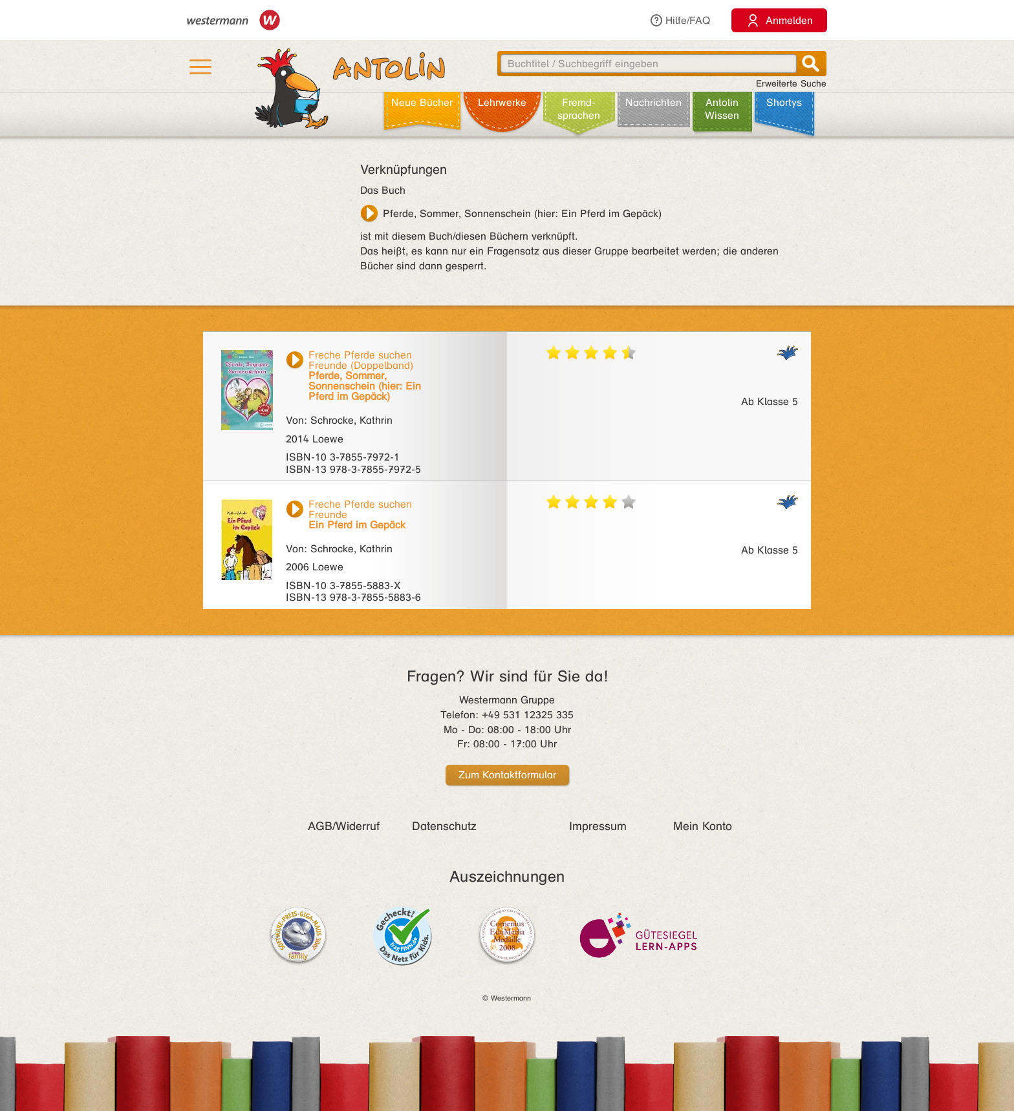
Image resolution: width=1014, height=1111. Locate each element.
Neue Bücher (422, 102)
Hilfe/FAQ (679, 20)
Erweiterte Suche (791, 83)
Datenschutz (444, 826)
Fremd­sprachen (578, 108)
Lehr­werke (502, 102)
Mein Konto (702, 826)
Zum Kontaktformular (507, 775)
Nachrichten (653, 102)
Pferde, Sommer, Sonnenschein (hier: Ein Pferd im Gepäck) (522, 213)
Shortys (784, 102)
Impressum (598, 826)
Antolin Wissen (722, 108)
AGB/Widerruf (344, 826)
